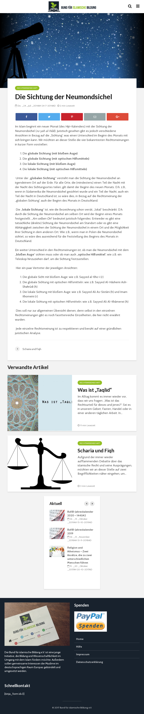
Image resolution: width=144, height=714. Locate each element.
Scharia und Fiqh (96, 450)
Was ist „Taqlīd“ (95, 390)
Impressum (82, 654)
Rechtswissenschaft (27, 88)
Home (79, 639)
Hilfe (79, 646)
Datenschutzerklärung (89, 662)
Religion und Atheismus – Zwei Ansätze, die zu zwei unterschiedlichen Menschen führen (79, 555)
